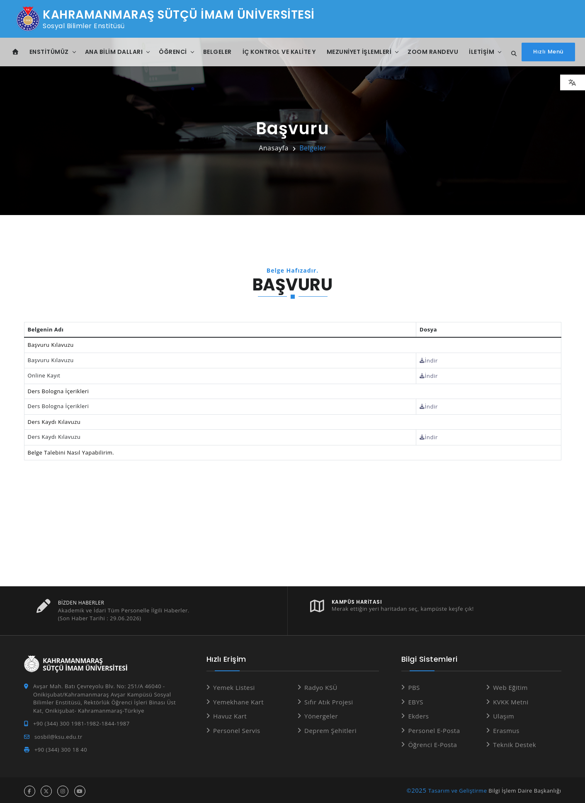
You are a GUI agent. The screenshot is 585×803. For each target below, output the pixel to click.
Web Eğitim (510, 686)
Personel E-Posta (434, 728)
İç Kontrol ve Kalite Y (279, 52)
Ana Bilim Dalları (114, 52)
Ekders (418, 714)
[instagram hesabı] (63, 789)
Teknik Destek (514, 743)
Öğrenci (173, 52)
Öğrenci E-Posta (432, 743)
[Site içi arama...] (511, 54)
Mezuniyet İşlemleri (359, 52)
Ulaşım (503, 714)
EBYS (415, 700)
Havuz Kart (230, 714)
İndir (431, 360)
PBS (414, 686)
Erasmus (506, 728)
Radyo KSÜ (320, 686)
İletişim (481, 52)
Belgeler (217, 52)
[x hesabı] (46, 789)
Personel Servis (236, 728)
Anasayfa (274, 147)
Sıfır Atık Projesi (328, 700)
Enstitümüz (49, 52)
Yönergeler (321, 714)
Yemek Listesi (234, 686)
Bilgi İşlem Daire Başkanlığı (524, 788)
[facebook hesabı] (29, 789)
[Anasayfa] (15, 52)
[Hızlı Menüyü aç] (548, 52)
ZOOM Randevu (433, 52)
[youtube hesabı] (80, 789)
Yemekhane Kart (238, 700)
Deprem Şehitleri (330, 728)
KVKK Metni (511, 700)
